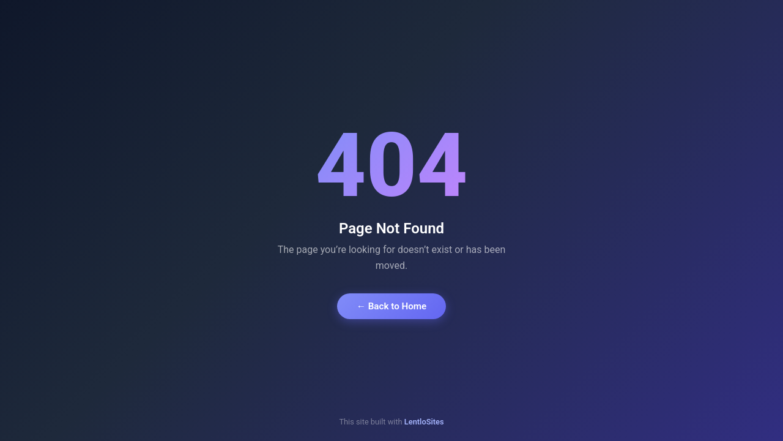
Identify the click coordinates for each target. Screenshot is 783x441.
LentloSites (424, 421)
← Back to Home (391, 306)
